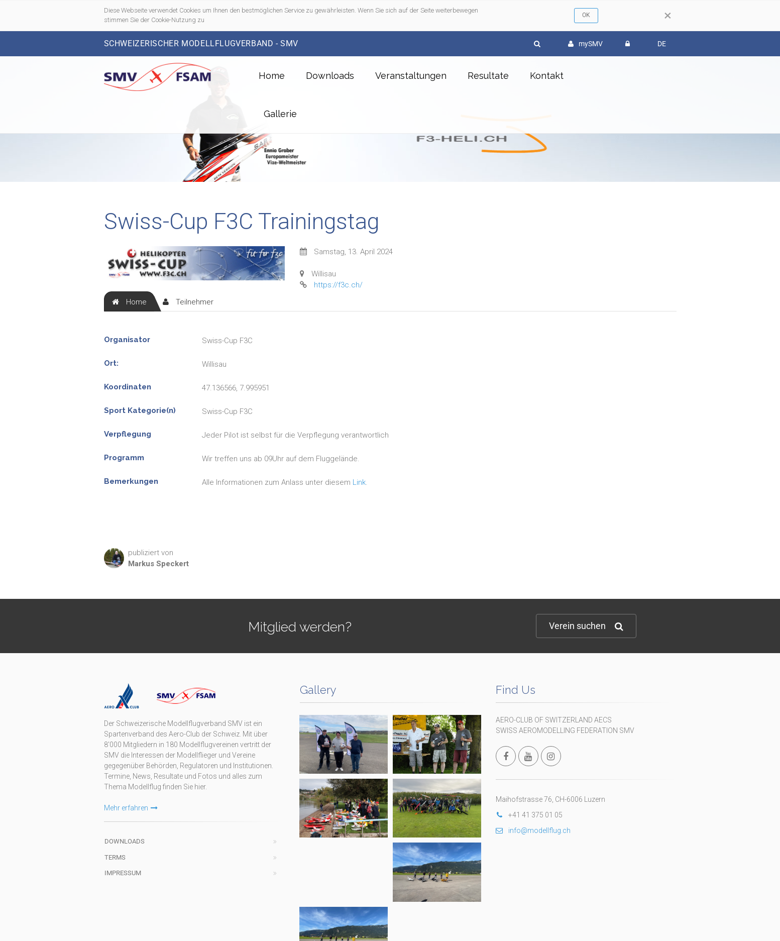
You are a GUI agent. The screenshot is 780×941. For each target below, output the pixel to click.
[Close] (668, 16)
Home (272, 75)
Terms (115, 857)
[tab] (129, 301)
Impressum (122, 873)
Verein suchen (586, 626)
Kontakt (547, 75)
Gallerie (280, 114)
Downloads (330, 75)
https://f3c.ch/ (338, 284)
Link (359, 482)
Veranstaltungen (411, 75)
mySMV (585, 44)
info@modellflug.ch (533, 830)
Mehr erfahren (131, 808)
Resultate (488, 75)
